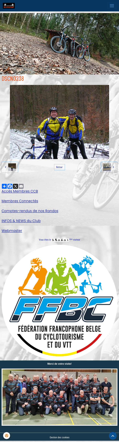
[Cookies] (6, 435)
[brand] (9, 6)
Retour (59, 167)
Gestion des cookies (59, 437)
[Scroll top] (113, 436)
